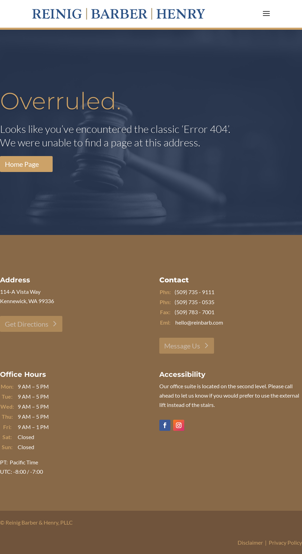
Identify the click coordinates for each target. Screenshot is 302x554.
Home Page (22, 165)
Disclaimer (250, 542)
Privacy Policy (285, 542)
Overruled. (60, 102)
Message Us (182, 346)
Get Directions (26, 324)
